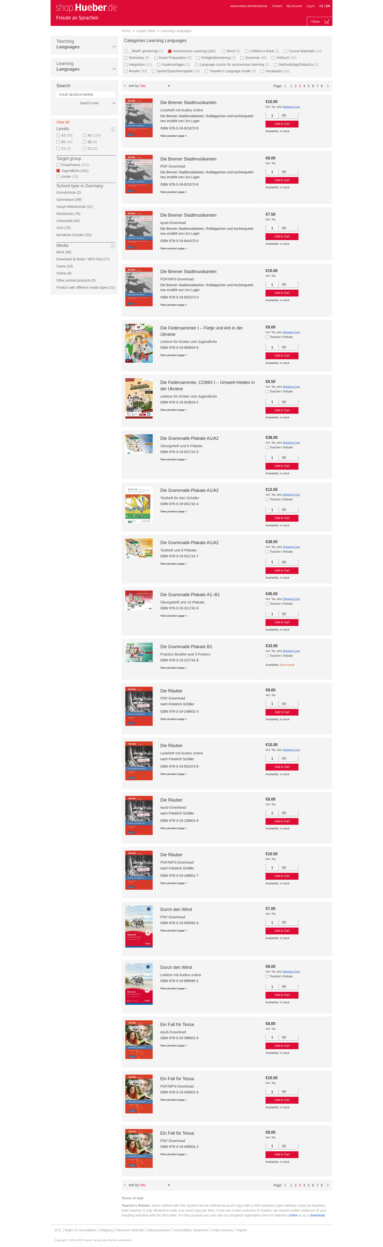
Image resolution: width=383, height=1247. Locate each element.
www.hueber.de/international (248, 6)
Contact (277, 6)
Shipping (106, 1230)
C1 (66, 148)
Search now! (89, 103)
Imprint (241, 1230)
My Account (294, 6)
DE (321, 6)
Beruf (234, 51)
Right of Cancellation (80, 1230)
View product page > (173, 135)
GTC (58, 1230)
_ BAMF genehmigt (147, 51)
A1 (67, 135)
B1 (67, 142)
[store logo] (86, 11)
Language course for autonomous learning (235, 64)
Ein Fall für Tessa (177, 1024)
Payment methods (130, 1230)
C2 (93, 148)
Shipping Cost (291, 106)
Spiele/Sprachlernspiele (179, 71)
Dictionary (139, 57)
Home (126, 31)
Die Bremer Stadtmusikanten (188, 102)
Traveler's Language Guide (233, 71)
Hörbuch (287, 57)
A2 (95, 135)
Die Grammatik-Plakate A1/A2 (189, 438)
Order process (222, 1230)
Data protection (158, 1230)
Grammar (256, 57)
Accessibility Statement (190, 1230)
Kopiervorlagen (176, 64)
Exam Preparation (176, 57)
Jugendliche (76, 171)
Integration (141, 64)
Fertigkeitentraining (219, 57)
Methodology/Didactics (299, 64)
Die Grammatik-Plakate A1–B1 (190, 594)
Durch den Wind (176, 909)
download (317, 1215)
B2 (93, 142)
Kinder (70, 177)
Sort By (133, 86)
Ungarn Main (145, 31)
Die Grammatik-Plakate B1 (186, 646)
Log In (311, 6)
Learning (68, 66)
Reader (139, 71)
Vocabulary (278, 71)
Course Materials (306, 51)
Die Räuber (171, 690)
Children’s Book (265, 51)
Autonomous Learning (195, 51)
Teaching (68, 44)
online (293, 1215)
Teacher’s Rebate (281, 337)
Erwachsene (75, 165)
